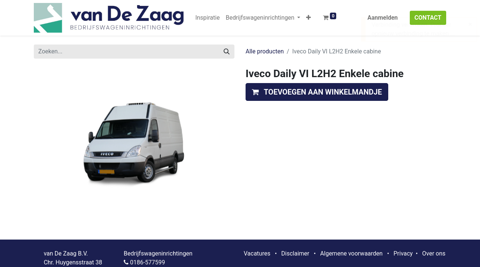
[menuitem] (207, 17)
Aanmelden (382, 17)
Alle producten (265, 51)
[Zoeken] (226, 51)
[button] (308, 17)
